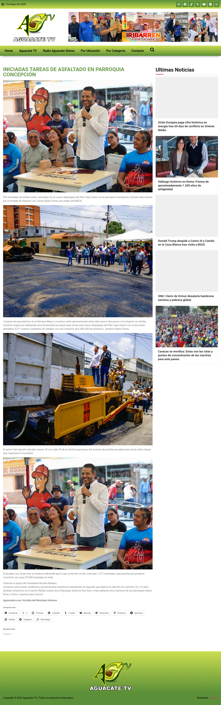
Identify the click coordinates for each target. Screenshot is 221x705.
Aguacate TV (28, 51)
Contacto (137, 51)
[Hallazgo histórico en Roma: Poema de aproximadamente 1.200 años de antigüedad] (187, 156)
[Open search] (152, 49)
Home (9, 51)
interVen (213, 697)
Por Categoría (115, 51)
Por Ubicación (90, 51)
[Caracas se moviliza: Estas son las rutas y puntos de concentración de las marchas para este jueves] (187, 326)
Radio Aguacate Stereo (59, 51)
